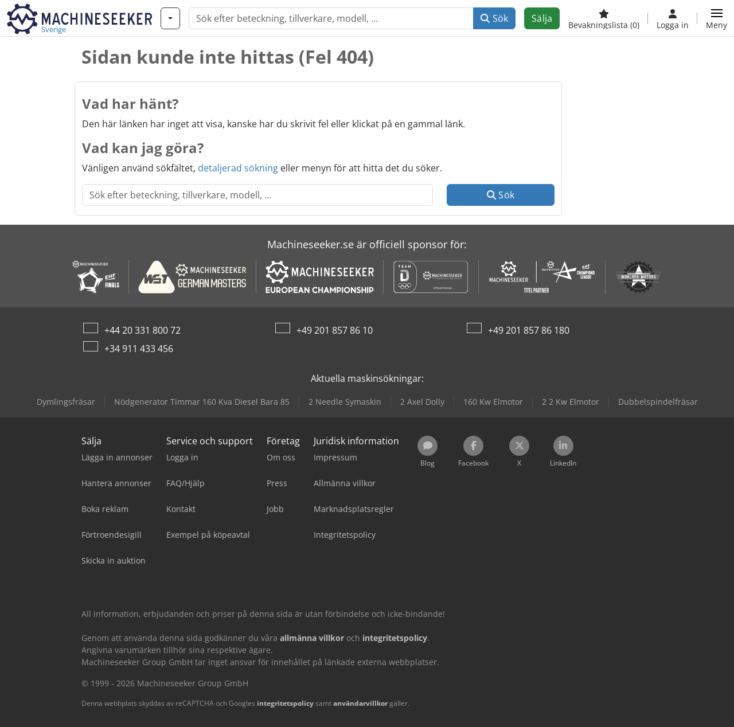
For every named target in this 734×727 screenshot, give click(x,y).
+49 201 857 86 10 (334, 330)
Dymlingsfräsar (66, 401)
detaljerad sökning (238, 168)
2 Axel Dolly (422, 401)
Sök (494, 18)
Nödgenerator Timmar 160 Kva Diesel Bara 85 (202, 401)
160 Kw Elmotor (493, 401)
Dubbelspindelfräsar (658, 401)
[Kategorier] (170, 18)
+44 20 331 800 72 (142, 330)
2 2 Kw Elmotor (570, 401)
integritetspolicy (285, 703)
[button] (716, 18)
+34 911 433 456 (138, 348)
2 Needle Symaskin (345, 401)
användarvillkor (360, 703)
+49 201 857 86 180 (528, 330)
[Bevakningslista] (603, 18)
